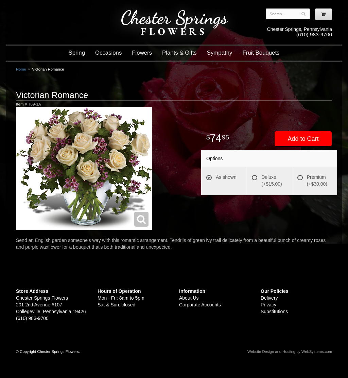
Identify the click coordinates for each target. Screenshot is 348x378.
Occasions (108, 53)
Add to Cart (303, 138)
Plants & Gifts (179, 53)
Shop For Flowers (57, 11)
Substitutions (274, 311)
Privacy (268, 304)
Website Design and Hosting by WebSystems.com (289, 351)
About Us (189, 298)
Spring (76, 53)
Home (21, 69)
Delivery (269, 298)
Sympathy (219, 53)
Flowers (142, 53)
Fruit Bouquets (260, 53)
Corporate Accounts (200, 304)
